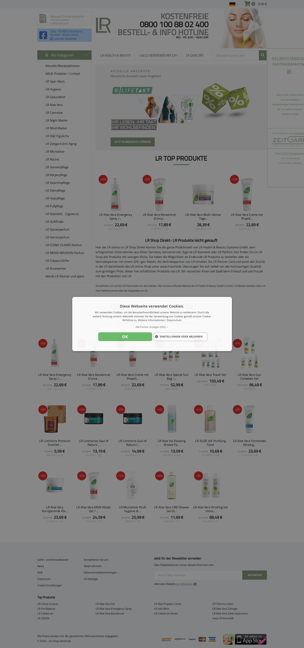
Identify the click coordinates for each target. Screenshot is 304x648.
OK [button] (125, 336)
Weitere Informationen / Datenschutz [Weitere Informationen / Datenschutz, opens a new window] (159, 320)
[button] (152, 327)
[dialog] (152, 324)
